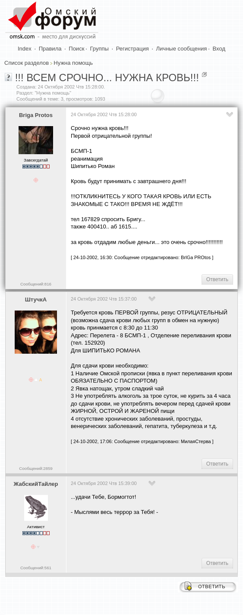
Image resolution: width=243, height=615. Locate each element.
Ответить (217, 279)
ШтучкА (36, 299)
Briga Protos (36, 115)
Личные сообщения (181, 48)
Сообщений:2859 (35, 468)
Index (25, 48)
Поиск (76, 48)
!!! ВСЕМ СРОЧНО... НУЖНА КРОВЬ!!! (107, 77)
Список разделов (26, 63)
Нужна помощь (73, 63)
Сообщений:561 (35, 567)
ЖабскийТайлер (36, 484)
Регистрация (132, 48)
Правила (50, 48)
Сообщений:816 (35, 284)
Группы (99, 48)
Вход (219, 48)
